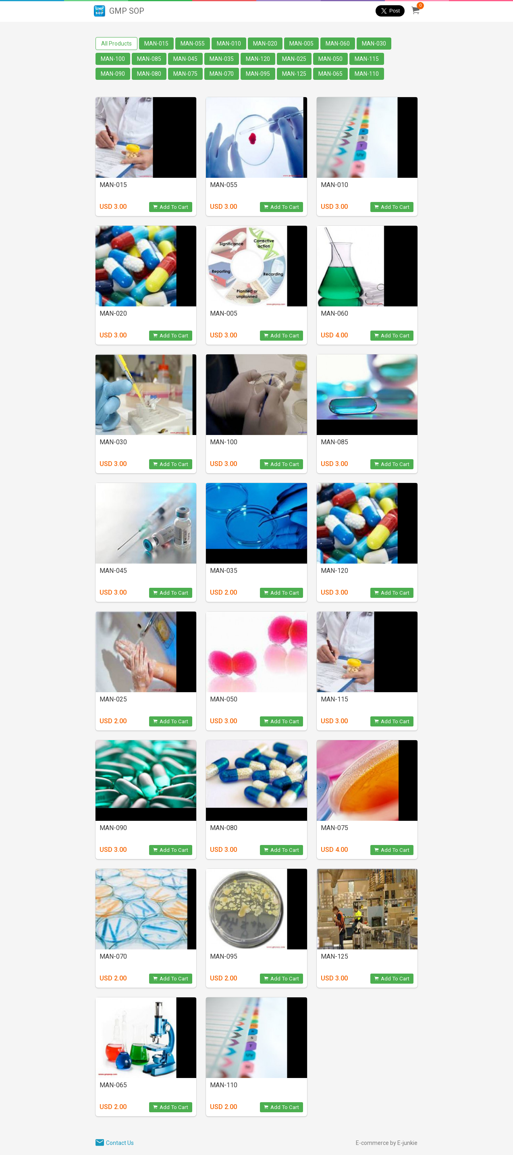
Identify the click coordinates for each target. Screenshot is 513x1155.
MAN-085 (149, 59)
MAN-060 (338, 43)
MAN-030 (374, 43)
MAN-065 (330, 74)
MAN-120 (258, 59)
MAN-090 (113, 74)
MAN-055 (193, 43)
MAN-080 (149, 74)
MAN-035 (222, 59)
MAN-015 (156, 43)
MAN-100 (113, 59)
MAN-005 (301, 43)
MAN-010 (229, 43)
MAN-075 (185, 74)
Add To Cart (170, 207)
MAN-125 (294, 74)
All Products (116, 43)
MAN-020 (265, 43)
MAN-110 (367, 74)
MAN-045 (185, 59)
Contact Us (120, 1143)
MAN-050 (330, 59)
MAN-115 (367, 59)
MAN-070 (222, 74)
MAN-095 (258, 74)
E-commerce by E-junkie (386, 1143)
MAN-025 (294, 59)
